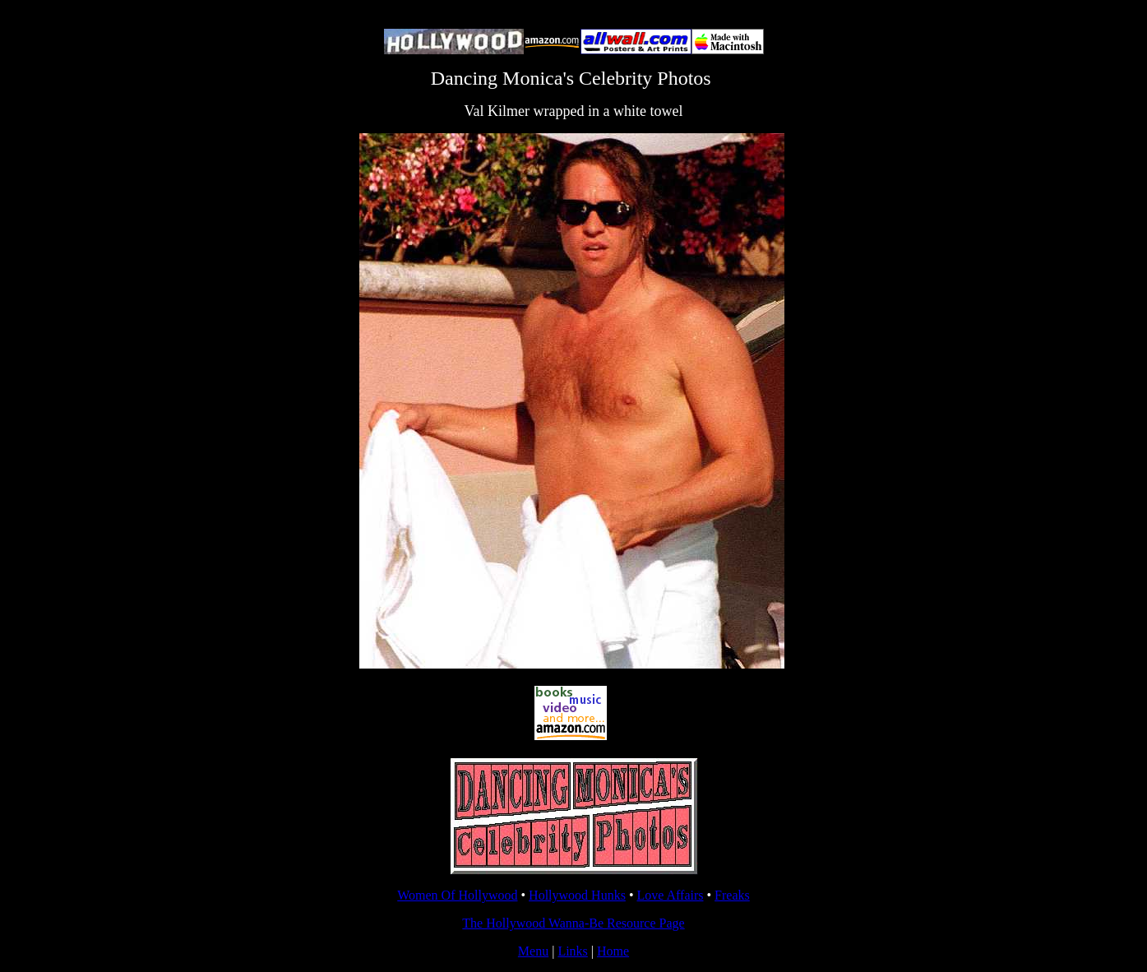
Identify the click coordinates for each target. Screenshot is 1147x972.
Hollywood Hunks (577, 895)
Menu (533, 951)
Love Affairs (669, 895)
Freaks (732, 895)
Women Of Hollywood (457, 895)
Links (572, 951)
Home (613, 951)
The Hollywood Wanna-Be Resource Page (573, 923)
